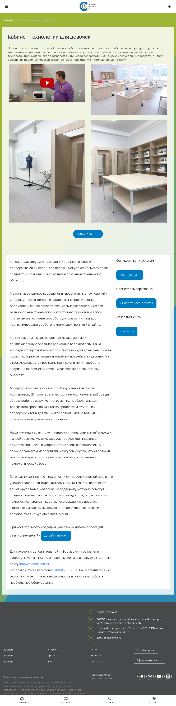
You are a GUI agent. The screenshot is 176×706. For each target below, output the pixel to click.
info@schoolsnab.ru (34, 564)
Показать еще (88, 234)
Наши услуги (130, 275)
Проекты (53, 655)
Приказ (8, 649)
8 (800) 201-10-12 (64, 570)
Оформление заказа (149, 660)
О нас (94, 649)
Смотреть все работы (136, 303)
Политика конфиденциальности (24, 677)
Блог (50, 661)
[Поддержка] (169, 6)
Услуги (52, 649)
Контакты (127, 332)
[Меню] (6, 6)
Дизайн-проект (56, 536)
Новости (96, 655)
